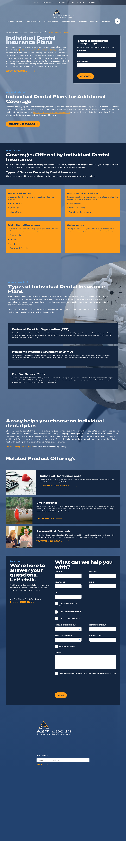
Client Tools (61, 2)
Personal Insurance (33, 21)
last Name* (93, 572)
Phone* (91, 582)
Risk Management (68, 21)
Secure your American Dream (16, 32)
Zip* (56, 592)
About (36, 2)
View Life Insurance (45, 518)
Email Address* (82, 61)
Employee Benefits (51, 21)
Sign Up (39, 765)
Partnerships (81, 2)
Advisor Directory (48, 2)
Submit (61, 695)
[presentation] (70, 682)
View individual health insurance (55, 486)
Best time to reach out (97, 625)
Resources (106, 21)
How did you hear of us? (63, 635)
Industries (94, 21)
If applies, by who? (96, 635)
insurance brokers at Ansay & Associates (51, 112)
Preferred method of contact (65, 625)
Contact (92, 2)
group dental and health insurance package (38, 50)
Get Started (85, 76)
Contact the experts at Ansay (19, 446)
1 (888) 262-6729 (22, 601)
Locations (83, 21)
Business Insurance (14, 21)
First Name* (81, 51)
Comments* (59, 652)
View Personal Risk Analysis (49, 541)
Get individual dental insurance (23, 124)
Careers (71, 2)
